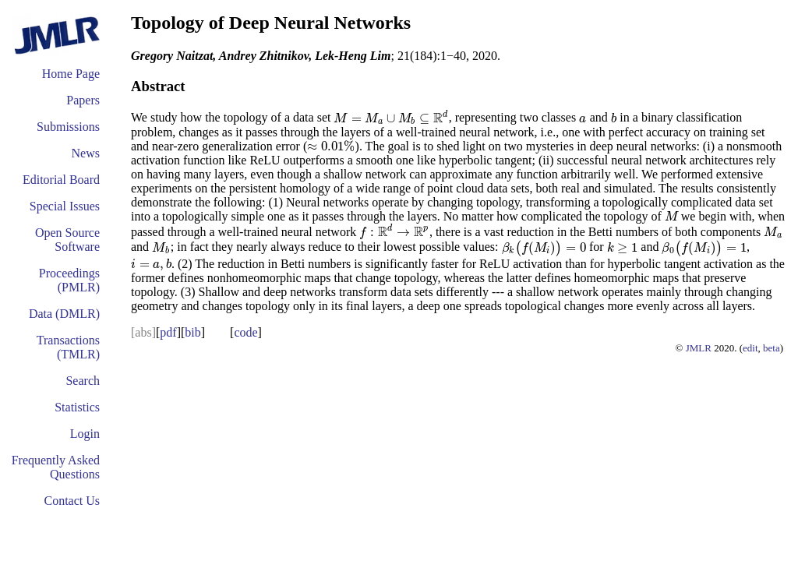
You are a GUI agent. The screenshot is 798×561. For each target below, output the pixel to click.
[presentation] (391, 118)
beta (771, 348)
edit (750, 348)
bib (192, 332)
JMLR (698, 348)
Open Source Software (67, 239)
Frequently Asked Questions (56, 467)
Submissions (68, 126)
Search (82, 380)
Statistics (77, 407)
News (86, 153)
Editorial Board (61, 179)
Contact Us (72, 500)
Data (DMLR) (64, 313)
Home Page (71, 73)
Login (85, 433)
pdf (168, 332)
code (245, 332)
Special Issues (65, 206)
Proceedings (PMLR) (69, 280)
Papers (83, 100)
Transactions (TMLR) (68, 347)
